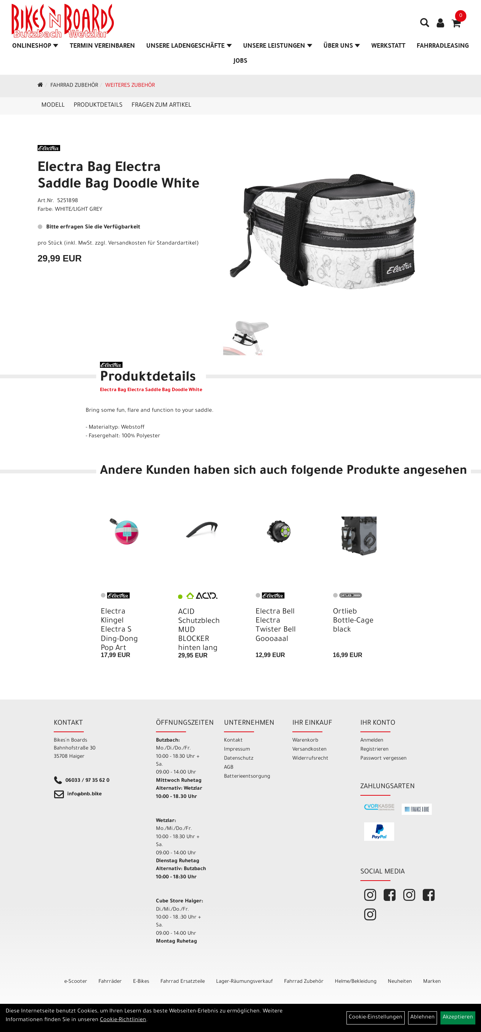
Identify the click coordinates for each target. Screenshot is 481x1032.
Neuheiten (400, 982)
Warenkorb (305, 740)
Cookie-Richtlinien (123, 1020)
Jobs (240, 61)
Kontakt (233, 740)
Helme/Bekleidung (356, 982)
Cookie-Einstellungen (375, 1018)
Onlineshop (35, 46)
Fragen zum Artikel (161, 105)
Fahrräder (110, 982)
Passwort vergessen (383, 759)
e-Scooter (75, 982)
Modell (53, 105)
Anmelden (371, 740)
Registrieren (374, 749)
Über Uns (342, 46)
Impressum (237, 749)
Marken (432, 982)
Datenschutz (238, 759)
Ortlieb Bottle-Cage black (353, 621)
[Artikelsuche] (422, 26)
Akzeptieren (458, 1018)
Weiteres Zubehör (130, 86)
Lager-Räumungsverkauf (244, 982)
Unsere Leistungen (277, 46)
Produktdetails (98, 105)
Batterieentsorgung (247, 777)
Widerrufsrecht (310, 759)
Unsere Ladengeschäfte (189, 46)
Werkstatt (388, 46)
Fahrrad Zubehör (74, 86)
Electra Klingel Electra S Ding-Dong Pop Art (119, 630)
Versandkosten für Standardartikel (152, 244)
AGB (228, 768)
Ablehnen (422, 1018)
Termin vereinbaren (102, 46)
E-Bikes (141, 982)
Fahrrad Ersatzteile (182, 982)
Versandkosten (309, 749)
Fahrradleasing (443, 46)
